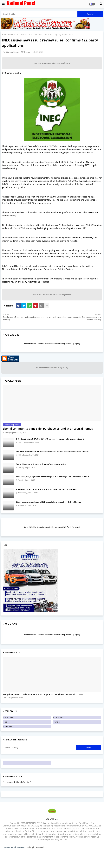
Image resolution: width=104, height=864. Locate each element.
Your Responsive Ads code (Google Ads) (52, 367)
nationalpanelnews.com (14, 847)
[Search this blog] (39, 14)
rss (6, 722)
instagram (59, 717)
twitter (57, 722)
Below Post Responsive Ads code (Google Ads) (52, 294)
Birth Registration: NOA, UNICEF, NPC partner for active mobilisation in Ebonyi (50, 439)
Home (5, 34)
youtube (8, 726)
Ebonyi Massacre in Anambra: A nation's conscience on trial (41, 464)
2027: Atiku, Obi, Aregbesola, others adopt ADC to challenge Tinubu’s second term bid (52, 476)
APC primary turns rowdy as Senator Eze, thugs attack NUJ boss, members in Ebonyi (43, 694)
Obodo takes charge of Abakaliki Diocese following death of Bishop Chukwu (48, 502)
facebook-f (9, 717)
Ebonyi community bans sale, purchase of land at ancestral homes (48, 428)
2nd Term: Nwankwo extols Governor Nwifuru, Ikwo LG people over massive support (52, 451)
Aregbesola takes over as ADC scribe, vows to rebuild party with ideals (46, 489)
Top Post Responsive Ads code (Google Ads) (52, 63)
